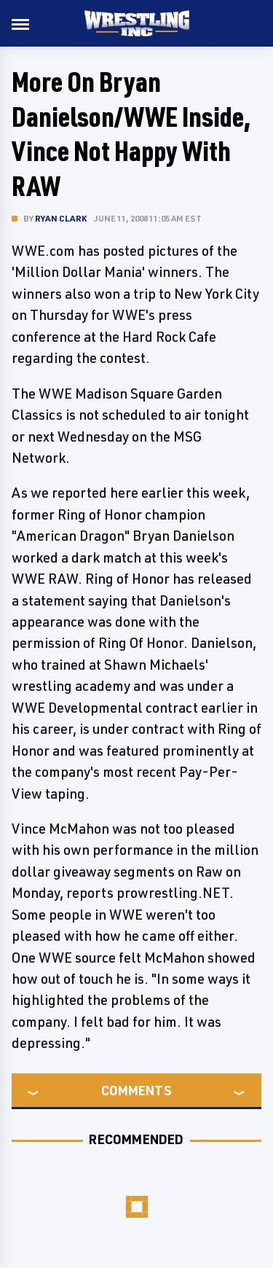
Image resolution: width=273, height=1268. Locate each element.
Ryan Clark (61, 218)
